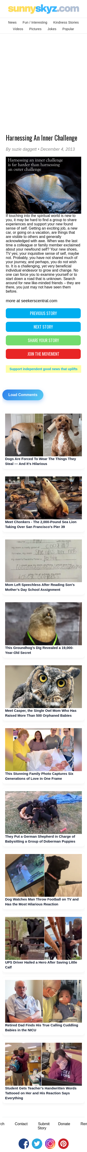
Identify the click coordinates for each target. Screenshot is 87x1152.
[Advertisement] (43, 80)
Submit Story (44, 1126)
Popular (68, 29)
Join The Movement (43, 354)
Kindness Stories (66, 22)
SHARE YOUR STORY (43, 340)
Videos (18, 29)
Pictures (35, 29)
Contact (21, 1124)
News (12, 22)
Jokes (52, 29)
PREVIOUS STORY (43, 313)
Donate (64, 1124)
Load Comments (22, 395)
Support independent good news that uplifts (43, 369)
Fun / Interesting (35, 22)
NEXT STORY (43, 327)
